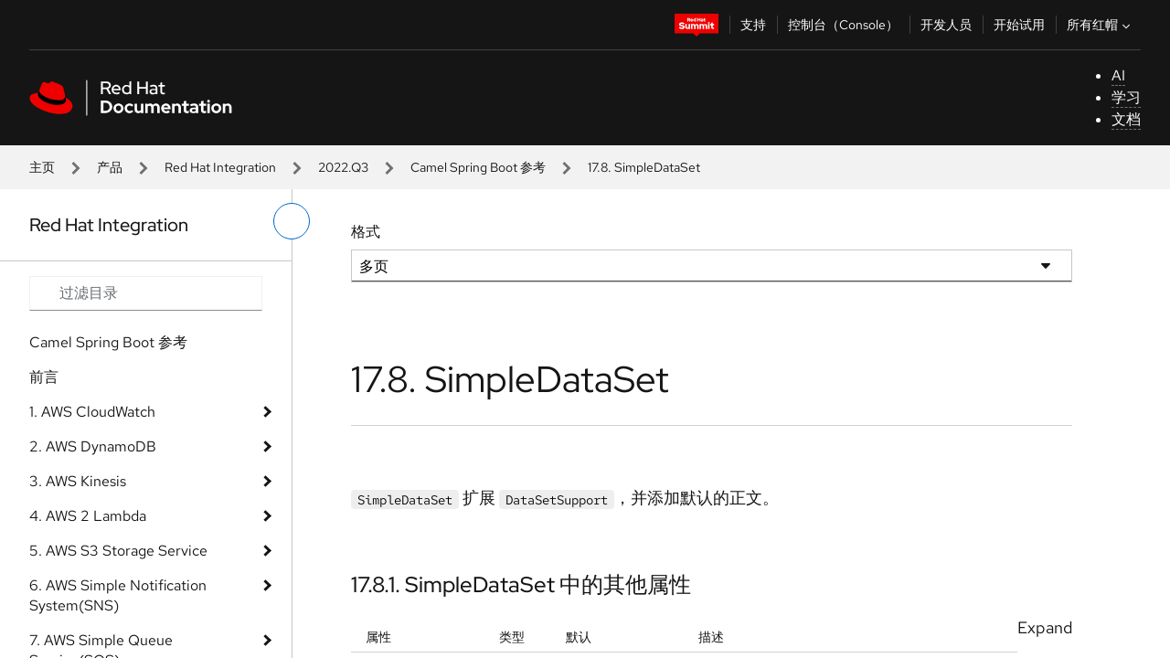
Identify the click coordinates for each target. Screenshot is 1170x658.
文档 (1126, 119)
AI (1118, 75)
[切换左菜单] (291, 221)
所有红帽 (1100, 24)
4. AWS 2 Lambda (87, 515)
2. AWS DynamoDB (92, 446)
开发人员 (946, 24)
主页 (42, 167)
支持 (753, 24)
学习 (1126, 97)
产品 (109, 167)
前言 (43, 377)
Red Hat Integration (220, 167)
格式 (365, 231)
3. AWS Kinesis (77, 481)
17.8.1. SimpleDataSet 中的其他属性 (521, 584)
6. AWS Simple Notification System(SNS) (118, 595)
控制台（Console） (843, 24)
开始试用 (1019, 24)
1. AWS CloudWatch (92, 411)
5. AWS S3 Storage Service (118, 550)
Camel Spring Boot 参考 (478, 167)
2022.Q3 (343, 167)
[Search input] (145, 293)
